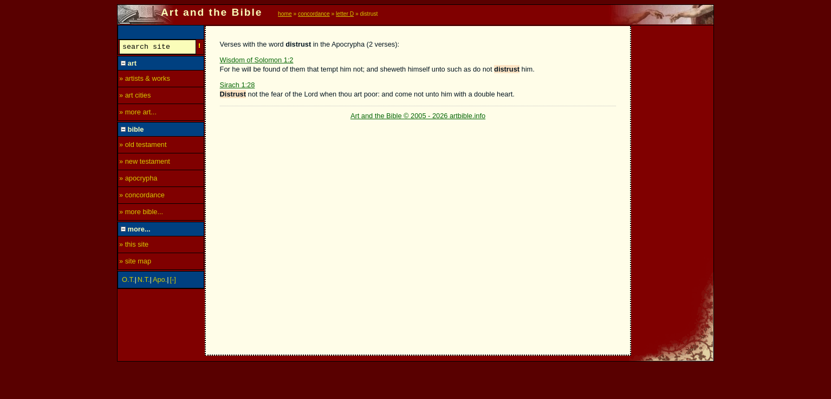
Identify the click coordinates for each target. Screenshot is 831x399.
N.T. (144, 281)
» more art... (138, 114)
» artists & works (144, 80)
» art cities (135, 97)
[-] (173, 281)
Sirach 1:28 (237, 85)
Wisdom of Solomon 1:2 (257, 60)
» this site (133, 246)
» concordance (142, 196)
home (285, 14)
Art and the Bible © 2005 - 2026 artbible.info (417, 116)
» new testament (144, 163)
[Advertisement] (672, 188)
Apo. (160, 281)
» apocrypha (138, 180)
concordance (314, 14)
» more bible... (141, 213)
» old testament (143, 146)
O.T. (128, 281)
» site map (135, 263)
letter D (345, 14)
